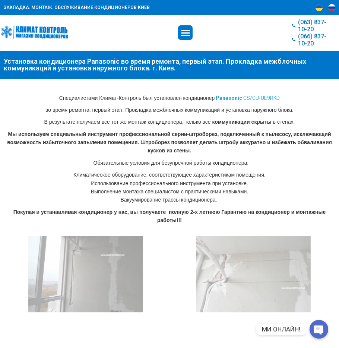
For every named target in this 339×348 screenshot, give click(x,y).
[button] (185, 33)
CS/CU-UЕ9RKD (248, 98)
